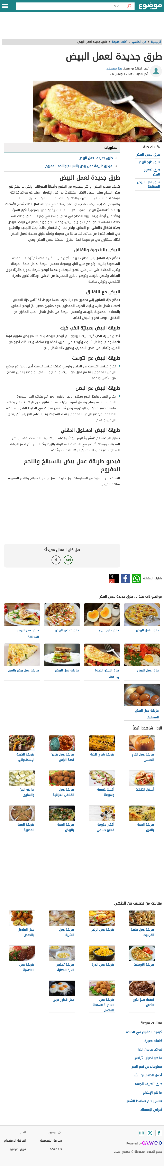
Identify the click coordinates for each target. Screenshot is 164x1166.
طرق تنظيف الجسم (148, 1084)
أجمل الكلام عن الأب (148, 1075)
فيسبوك (125, 578)
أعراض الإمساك (151, 1110)
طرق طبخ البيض (148, 162)
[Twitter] (150, 1133)
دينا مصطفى (114, 68)
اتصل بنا (21, 1132)
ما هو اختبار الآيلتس (148, 1058)
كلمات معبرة (153, 1041)
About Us (56, 1149)
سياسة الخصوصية (51, 1140)
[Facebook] (158, 1133)
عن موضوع (55, 1132)
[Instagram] (141, 1133)
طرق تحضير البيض (152, 172)
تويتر (114, 578)
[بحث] (129, 6)
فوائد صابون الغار (149, 1049)
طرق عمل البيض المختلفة (148, 184)
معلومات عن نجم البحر (147, 1066)
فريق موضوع (18, 1149)
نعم (68, 560)
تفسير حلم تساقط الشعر (144, 1101)
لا (56, 560)
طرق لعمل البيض (148, 154)
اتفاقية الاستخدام (15, 1140)
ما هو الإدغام (152, 1092)
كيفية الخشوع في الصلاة (144, 1032)
